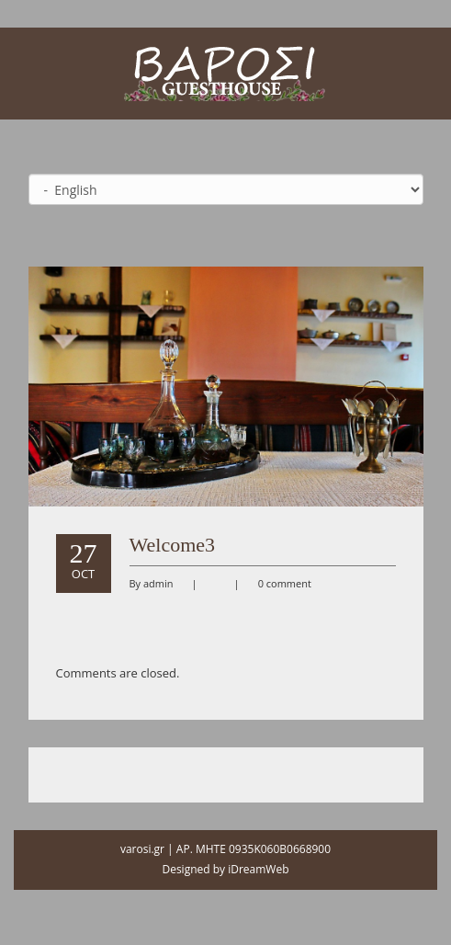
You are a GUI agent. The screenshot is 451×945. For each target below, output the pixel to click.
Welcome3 (173, 544)
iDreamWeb (258, 869)
